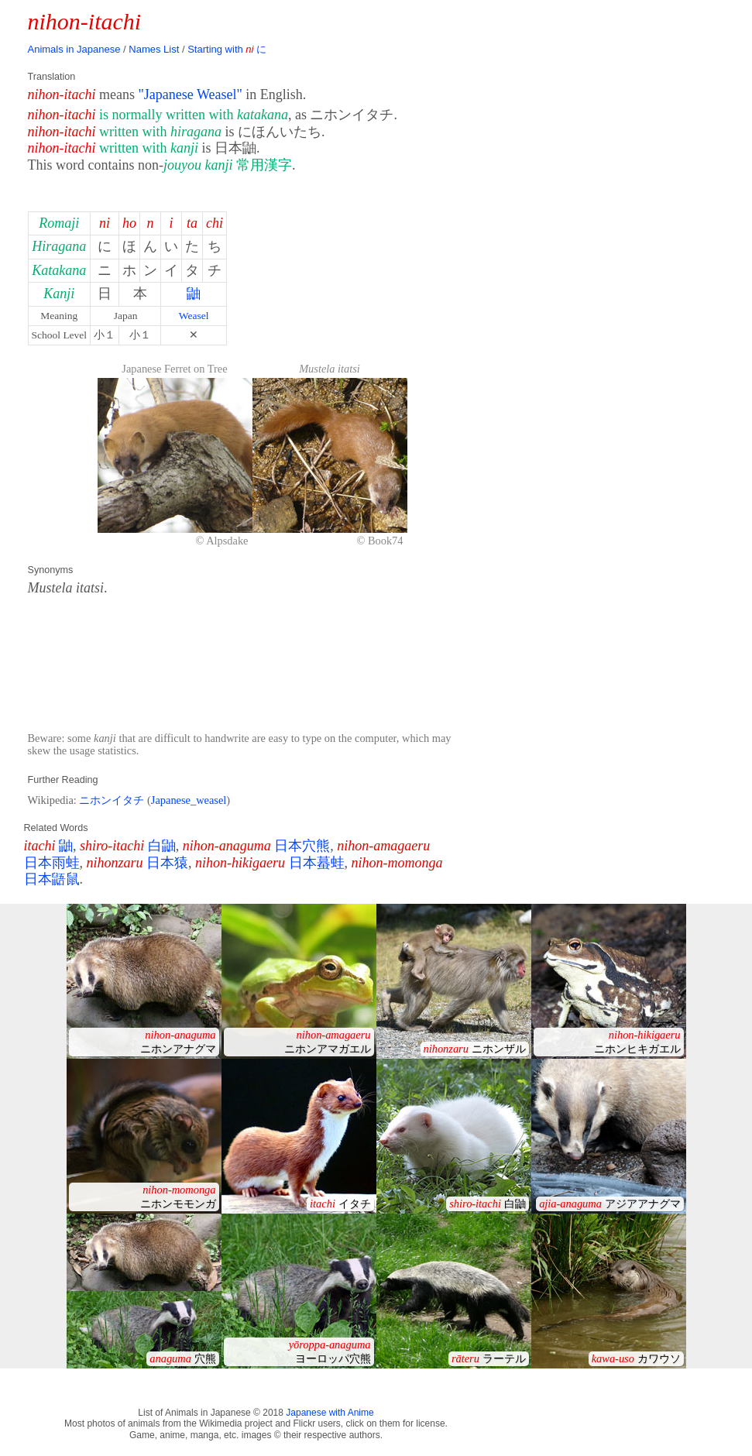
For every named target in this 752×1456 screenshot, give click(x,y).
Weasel (194, 315)
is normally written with (193, 114)
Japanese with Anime (329, 1412)
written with (160, 131)
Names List (154, 49)
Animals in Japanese (74, 49)
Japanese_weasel (189, 800)
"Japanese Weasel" (190, 94)
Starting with (226, 49)
